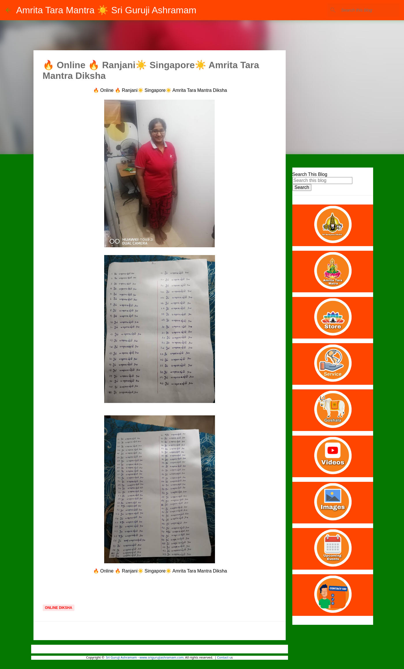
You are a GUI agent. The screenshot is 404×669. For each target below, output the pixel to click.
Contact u (224, 658)
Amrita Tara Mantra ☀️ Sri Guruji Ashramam (106, 10)
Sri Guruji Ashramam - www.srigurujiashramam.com (145, 658)
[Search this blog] (369, 10)
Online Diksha (58, 608)
